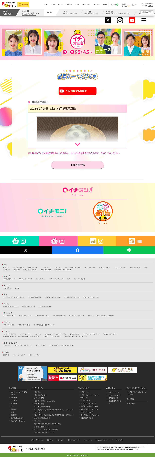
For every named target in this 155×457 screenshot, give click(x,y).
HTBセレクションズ (19, 355)
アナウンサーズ (86, 4)
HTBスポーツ (7, 288)
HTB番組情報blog (18, 267)
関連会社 (14, 409)
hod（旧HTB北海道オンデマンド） (14, 297)
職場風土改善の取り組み (89, 406)
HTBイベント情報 (8, 325)
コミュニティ (96, 4)
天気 (68, 279)
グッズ (53, 4)
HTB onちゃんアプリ (9, 334)
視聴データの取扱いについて (44, 433)
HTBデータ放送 (40, 346)
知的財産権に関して (41, 427)
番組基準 (37, 392)
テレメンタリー (41, 279)
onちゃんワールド (26, 334)
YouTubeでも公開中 (76, 91)
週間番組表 (143, 12)
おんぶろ (38, 334)
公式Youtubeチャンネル (52, 297)
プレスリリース (114, 392)
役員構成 (14, 403)
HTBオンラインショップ (10, 306)
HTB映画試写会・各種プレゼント (44, 325)
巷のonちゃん (74, 334)
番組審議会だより (40, 395)
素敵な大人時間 (46, 270)
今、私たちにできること (76, 316)
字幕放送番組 (39, 404)
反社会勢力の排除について (90, 415)
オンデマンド (68, 4)
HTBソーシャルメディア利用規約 (46, 430)
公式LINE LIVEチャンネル (71, 297)
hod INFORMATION (35, 297)
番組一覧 (6, 267)
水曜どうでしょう (33, 267)
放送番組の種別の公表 (42, 418)
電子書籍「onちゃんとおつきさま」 (75, 336)
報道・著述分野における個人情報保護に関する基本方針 (53, 415)
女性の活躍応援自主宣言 (89, 409)
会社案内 (14, 400)
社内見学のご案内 (17, 418)
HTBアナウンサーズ (9, 316)
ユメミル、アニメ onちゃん (52, 336)
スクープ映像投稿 (79, 279)
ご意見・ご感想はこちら (36, 449)
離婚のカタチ (60, 440)
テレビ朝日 (120, 440)
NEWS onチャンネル (25, 279)
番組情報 (25, 4)
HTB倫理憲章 (85, 400)
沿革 (12, 412)
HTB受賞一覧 (113, 398)
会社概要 (14, 397)
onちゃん (105, 4)
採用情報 (14, 415)
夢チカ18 (17, 270)
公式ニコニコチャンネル (90, 297)
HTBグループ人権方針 (88, 403)
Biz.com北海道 (135, 267)
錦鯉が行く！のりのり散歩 (62, 270)
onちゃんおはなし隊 (58, 316)
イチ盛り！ (6, 270)
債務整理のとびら (74, 440)
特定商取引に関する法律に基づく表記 (47, 424)
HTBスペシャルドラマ (30, 270)
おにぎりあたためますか (73, 267)
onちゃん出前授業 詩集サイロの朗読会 (101, 316)
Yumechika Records (45, 306)
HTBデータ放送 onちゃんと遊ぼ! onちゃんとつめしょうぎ (21, 336)
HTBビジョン (85, 392)
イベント (60, 4)
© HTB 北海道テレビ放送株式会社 (77, 455)
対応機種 (132, 403)
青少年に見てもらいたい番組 (44, 401)
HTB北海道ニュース (9, 279)
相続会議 (50, 440)
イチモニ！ (57, 267)
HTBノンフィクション (56, 279)
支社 (12, 406)
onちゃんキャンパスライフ (91, 334)
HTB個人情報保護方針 (42, 407)
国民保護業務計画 (87, 418)
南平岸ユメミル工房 (28, 306)
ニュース (46, 4)
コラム (77, 4)
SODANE (6, 355)
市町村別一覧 (77, 164)
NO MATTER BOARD (120, 267)
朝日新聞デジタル (37, 440)
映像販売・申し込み (18, 421)
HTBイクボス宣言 (87, 412)
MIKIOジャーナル (34, 355)
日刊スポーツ (87, 440)
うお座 (150, 5)
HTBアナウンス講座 (42, 316)
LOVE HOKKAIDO (104, 267)
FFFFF (17, 288)
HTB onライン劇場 (24, 325)
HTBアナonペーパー (25, 316)
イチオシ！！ (46, 267)
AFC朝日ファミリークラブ (104, 440)
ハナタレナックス (89, 267)
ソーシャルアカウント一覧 (23, 346)
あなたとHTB (39, 398)
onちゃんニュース (115, 395)
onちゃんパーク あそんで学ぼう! (55, 334)
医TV (145, 267)
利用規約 (37, 421)
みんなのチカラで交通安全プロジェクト (61, 346)
